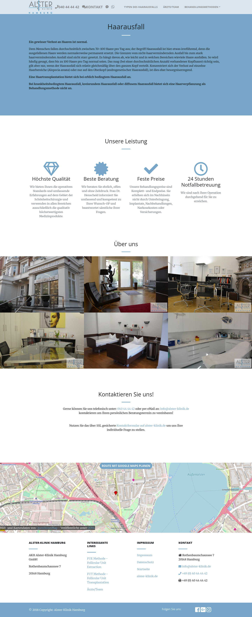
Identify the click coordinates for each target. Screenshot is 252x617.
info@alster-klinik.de (174, 408)
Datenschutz (145, 562)
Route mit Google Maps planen (126, 466)
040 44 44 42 (67, 7)
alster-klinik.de (147, 576)
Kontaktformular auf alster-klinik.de (141, 425)
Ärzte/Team (171, 7)
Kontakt (92, 7)
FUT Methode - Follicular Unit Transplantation (98, 578)
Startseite (143, 569)
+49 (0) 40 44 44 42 (193, 573)
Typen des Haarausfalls (141, 7)
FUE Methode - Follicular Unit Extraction (97, 563)
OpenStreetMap (47, 528)
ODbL (91, 528)
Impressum (144, 555)
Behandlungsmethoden (201, 7)
